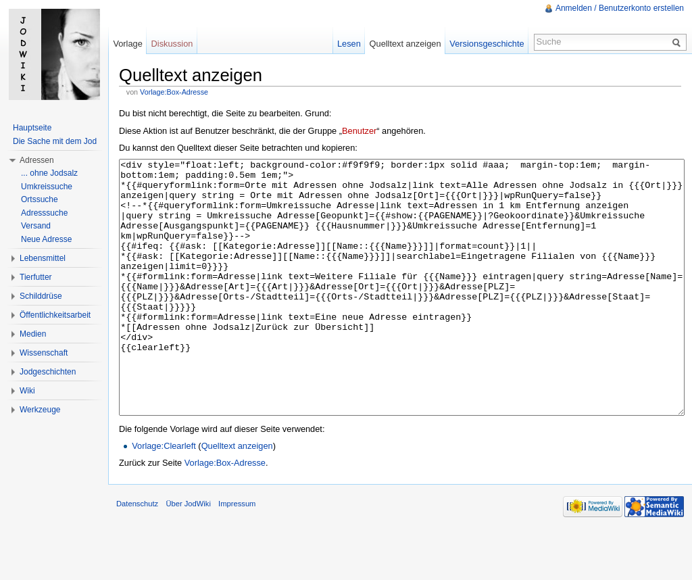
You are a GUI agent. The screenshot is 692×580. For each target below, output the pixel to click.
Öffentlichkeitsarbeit (55, 315)
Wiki (27, 390)
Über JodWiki (188, 554)
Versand (36, 226)
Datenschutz (137, 554)
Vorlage (127, 44)
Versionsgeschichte (486, 44)
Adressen (37, 160)
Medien (33, 334)
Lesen (349, 44)
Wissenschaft (44, 353)
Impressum (236, 554)
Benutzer (359, 131)
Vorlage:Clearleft (164, 496)
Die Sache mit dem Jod (55, 141)
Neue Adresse (46, 239)
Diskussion (172, 44)
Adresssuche (44, 213)
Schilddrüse (41, 296)
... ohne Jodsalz (49, 173)
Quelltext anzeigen (237, 496)
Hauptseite (32, 127)
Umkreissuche (46, 186)
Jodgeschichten (48, 372)
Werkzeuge (40, 409)
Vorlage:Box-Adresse (174, 92)
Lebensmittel (43, 258)
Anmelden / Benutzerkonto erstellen (619, 8)
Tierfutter (36, 277)
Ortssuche (39, 199)
